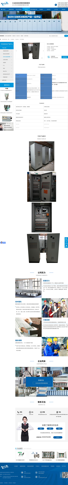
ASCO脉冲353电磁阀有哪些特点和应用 (7, 90)
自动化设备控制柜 (8, 35)
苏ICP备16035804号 (6, 474)
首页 (8, 39)
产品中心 (26, 9)
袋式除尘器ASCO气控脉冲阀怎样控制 (7, 113)
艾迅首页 (3, 9)
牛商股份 (14, 482)
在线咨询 (65, 57)
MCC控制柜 (22, 39)
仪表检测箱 (26, 35)
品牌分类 (4, 80)
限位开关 (18, 35)
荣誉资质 (63, 9)
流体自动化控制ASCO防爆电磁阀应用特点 (7, 102)
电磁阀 (22, 35)
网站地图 (5, 482)
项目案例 (41, 9)
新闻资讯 (48, 9)
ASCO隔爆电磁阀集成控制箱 (61, 460)
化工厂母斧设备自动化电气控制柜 (48, 460)
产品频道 (12, 39)
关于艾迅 (56, 9)
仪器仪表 (13, 35)
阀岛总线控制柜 (19, 9)
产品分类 (17, 39)
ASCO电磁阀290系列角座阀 (21, 460)
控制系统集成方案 (33, 9)
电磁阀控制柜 (11, 9)
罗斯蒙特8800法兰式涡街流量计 (34, 460)
